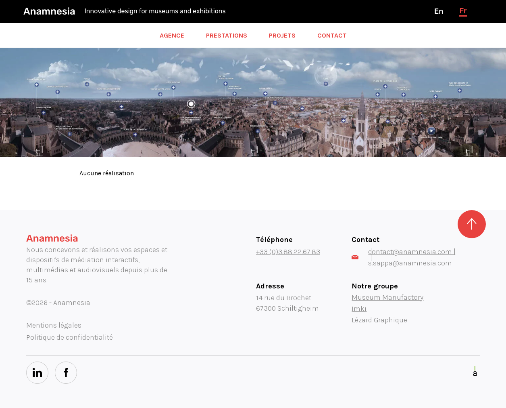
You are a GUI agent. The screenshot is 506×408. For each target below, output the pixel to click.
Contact (332, 35)
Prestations (226, 35)
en (438, 11)
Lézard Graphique (379, 319)
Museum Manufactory (387, 297)
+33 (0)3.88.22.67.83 (288, 251)
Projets (282, 35)
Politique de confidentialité (69, 337)
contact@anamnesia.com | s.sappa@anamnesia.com (404, 257)
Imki (359, 308)
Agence (172, 35)
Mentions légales (53, 325)
